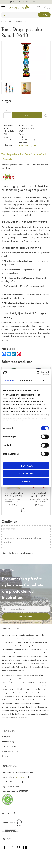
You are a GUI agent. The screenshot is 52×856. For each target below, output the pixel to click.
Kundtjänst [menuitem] (6, 737)
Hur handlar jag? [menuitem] (8, 741)
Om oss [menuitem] (5, 756)
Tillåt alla (26, 466)
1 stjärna (4, 528)
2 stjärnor (6, 528)
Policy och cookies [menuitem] (9, 746)
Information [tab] (26, 380)
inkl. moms (36, 1)
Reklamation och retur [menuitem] (10, 751)
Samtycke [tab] (9, 380)
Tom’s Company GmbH (28, 145)
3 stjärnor (9, 528)
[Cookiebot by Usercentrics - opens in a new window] (37, 373)
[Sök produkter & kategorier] (19, 14)
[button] (3, 8)
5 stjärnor (14, 528)
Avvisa (26, 481)
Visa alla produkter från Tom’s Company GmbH (24, 154)
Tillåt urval (26, 473)
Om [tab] (42, 380)
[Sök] (44, 14)
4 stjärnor (11, 528)
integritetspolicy (37, 622)
